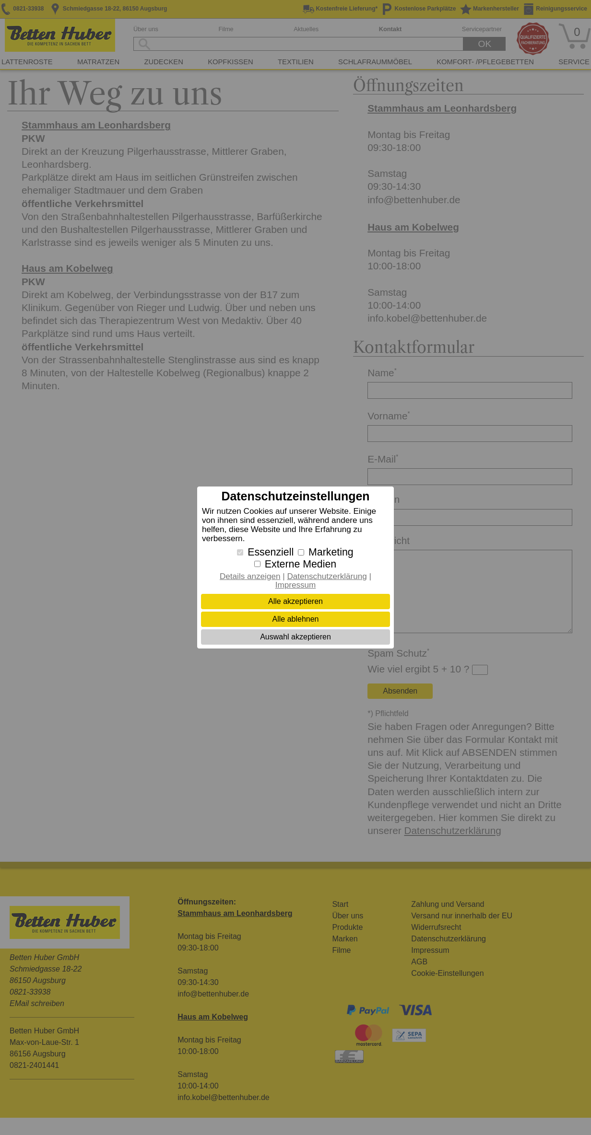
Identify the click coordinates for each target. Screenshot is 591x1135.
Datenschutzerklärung (326, 576)
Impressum (295, 585)
